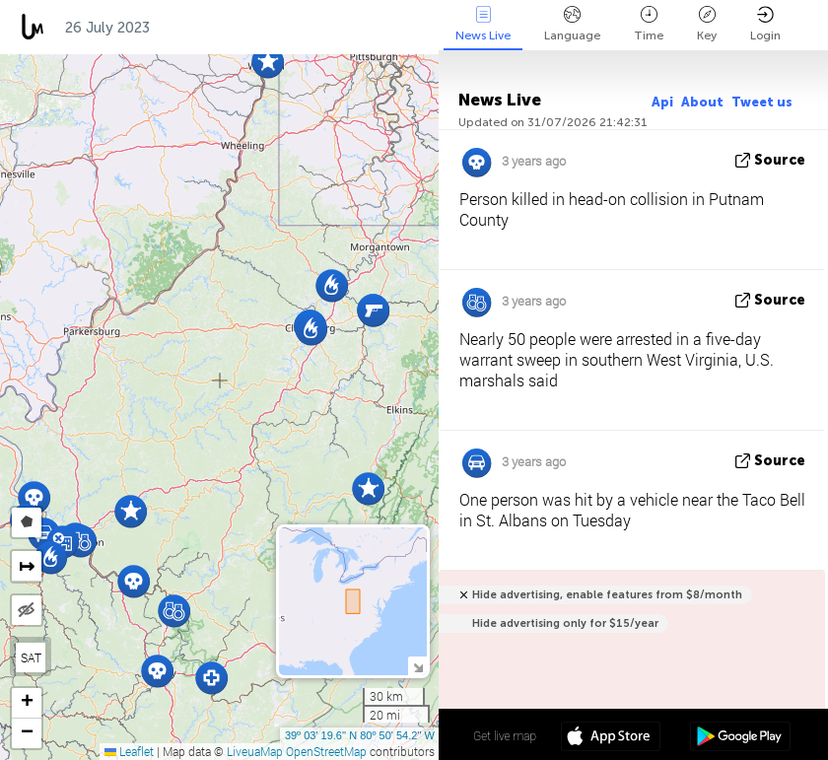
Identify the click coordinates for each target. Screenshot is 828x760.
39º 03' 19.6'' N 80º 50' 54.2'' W (360, 735)
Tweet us (762, 102)
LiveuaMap (255, 751)
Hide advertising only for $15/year (565, 623)
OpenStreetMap (326, 751)
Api (662, 102)
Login (765, 24)
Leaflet (129, 751)
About (702, 102)
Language (572, 24)
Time (648, 24)
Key (707, 24)
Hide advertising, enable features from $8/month (607, 594)
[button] (211, 677)
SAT (31, 657)
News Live (483, 24)
